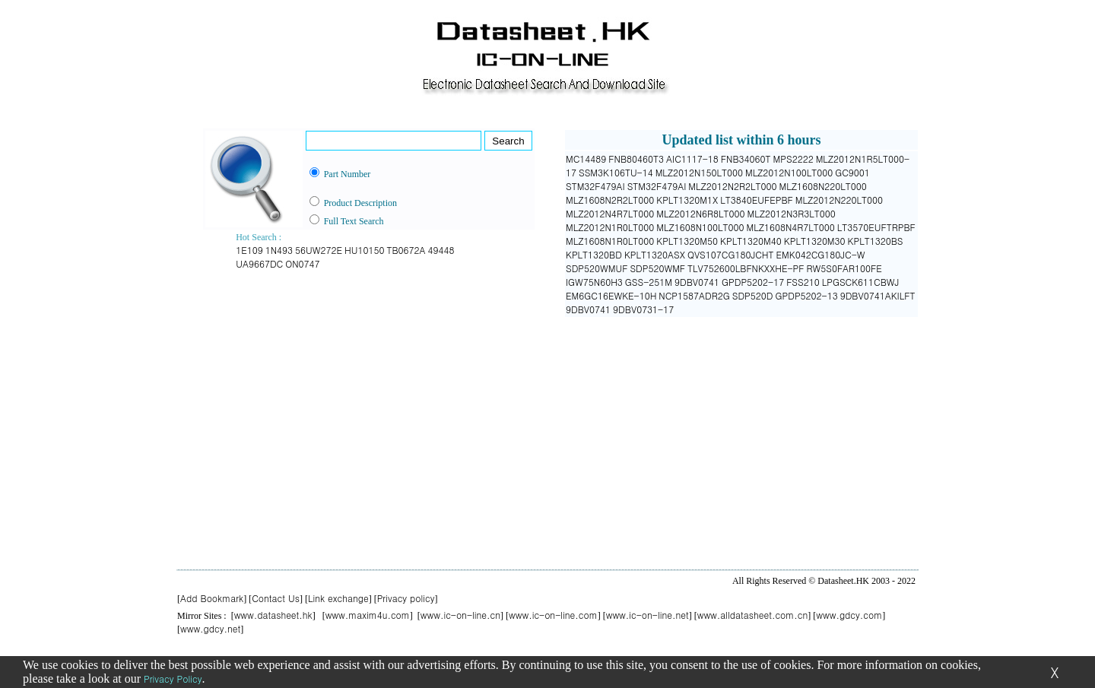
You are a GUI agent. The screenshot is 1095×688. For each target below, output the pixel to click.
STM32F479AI (595, 185)
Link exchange (338, 597)
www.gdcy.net (210, 628)
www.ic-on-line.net (647, 614)
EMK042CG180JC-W (820, 254)
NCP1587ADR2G (694, 295)
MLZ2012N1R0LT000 (610, 226)
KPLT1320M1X (687, 199)
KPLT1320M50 (687, 240)
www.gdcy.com (849, 614)
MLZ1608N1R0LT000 (610, 240)
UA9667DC (259, 263)
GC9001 (852, 172)
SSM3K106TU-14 (616, 172)
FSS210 (803, 281)
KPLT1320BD (594, 254)
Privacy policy (406, 597)
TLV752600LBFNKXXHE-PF (745, 268)
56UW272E (318, 249)
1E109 (249, 249)
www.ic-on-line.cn (460, 614)
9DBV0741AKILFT (878, 295)
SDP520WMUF (596, 268)
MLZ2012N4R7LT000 (610, 213)
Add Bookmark (211, 597)
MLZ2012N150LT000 (699, 172)
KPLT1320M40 (751, 240)
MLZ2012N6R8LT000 (700, 213)
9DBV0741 (696, 281)
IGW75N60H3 (594, 281)
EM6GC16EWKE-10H (611, 295)
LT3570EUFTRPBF (876, 226)
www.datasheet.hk (273, 614)
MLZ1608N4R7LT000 (791, 226)
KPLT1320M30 (815, 240)
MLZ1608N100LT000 (700, 226)
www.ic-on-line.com (553, 614)
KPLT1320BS (875, 240)
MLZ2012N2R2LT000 (732, 185)
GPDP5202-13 (807, 295)
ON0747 (302, 263)
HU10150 (364, 249)
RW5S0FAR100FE (844, 268)
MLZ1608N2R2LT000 (610, 199)
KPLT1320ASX (654, 254)
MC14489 (586, 158)
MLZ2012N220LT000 (839, 199)
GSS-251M (648, 281)
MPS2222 (793, 158)
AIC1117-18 (692, 158)
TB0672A (405, 249)
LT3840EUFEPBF (756, 199)
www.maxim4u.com (367, 614)
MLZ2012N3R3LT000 (791, 213)
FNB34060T (746, 158)
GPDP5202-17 (753, 281)
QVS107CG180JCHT (730, 254)
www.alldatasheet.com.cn (752, 614)
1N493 (279, 249)
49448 (441, 249)
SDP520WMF (657, 268)
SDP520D (752, 295)
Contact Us (276, 597)
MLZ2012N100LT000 (789, 172)
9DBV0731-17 (643, 309)
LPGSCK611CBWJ (861, 281)
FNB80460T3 (636, 158)
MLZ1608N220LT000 (823, 185)
